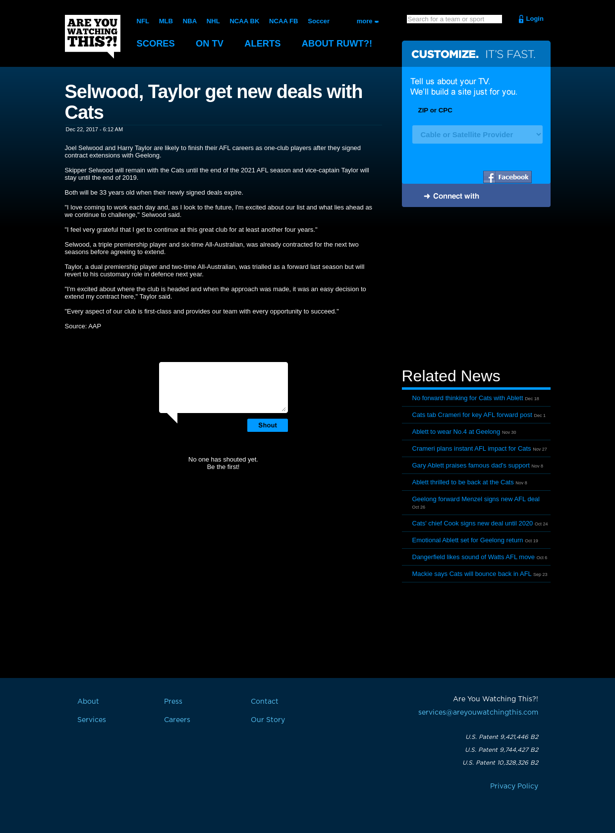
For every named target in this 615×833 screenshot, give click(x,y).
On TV (211, 43)
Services (91, 720)
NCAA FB (282, 21)
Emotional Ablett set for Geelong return (467, 540)
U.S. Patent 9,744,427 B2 (501, 750)
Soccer (317, 21)
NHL (213, 21)
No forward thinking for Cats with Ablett (467, 398)
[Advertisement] (476, 289)
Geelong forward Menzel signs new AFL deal (476, 499)
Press (173, 701)
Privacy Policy (514, 786)
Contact (265, 701)
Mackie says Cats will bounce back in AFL (472, 573)
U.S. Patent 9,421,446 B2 (501, 737)
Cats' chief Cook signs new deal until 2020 (472, 523)
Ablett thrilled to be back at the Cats (463, 482)
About (342, 43)
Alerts (265, 43)
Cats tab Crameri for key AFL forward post (472, 414)
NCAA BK (243, 21)
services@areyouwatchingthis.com (478, 712)
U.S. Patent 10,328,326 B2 (500, 763)
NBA (189, 21)
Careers (177, 720)
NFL (143, 21)
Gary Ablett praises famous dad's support (471, 465)
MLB (165, 21)
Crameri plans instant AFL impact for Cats (471, 448)
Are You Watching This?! (92, 36)
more (365, 21)
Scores (156, 43)
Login (535, 18)
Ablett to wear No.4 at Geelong (456, 431)
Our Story (268, 720)
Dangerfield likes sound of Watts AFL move (473, 557)
